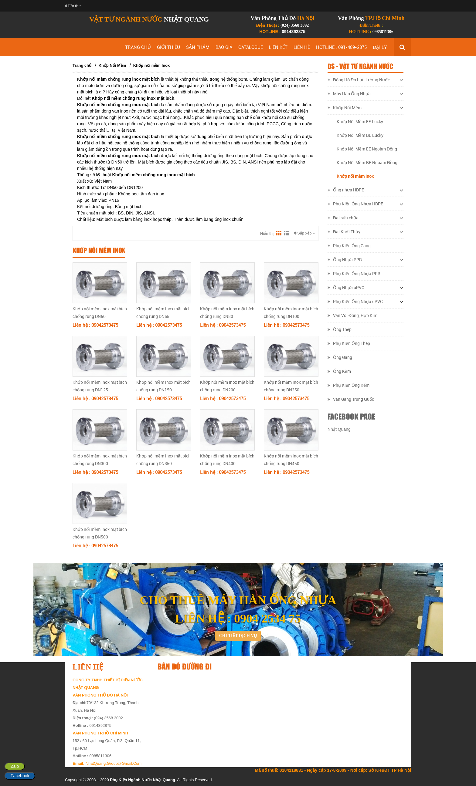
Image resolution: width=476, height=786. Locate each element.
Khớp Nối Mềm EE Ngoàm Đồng (367, 149)
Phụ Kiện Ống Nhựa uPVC (355, 301)
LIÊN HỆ (302, 47)
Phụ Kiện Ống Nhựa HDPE (355, 204)
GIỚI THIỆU (168, 47)
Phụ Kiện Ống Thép (349, 343)
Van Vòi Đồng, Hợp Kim (352, 315)
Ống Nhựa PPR (345, 259)
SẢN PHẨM (197, 47)
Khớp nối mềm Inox (151, 65)
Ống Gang (340, 357)
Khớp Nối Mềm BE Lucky (360, 135)
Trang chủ (82, 65)
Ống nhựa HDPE (346, 190)
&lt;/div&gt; (280, 715)
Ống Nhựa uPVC (346, 287)
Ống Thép (340, 329)
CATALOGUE (250, 47)
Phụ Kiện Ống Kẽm (348, 385)
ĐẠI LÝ (380, 47)
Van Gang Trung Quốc (351, 399)
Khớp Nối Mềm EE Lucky (360, 121)
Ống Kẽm (339, 371)
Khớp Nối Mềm (112, 65)
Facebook (20, 775)
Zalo (15, 766)
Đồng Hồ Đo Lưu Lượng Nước (359, 80)
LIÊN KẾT (278, 47)
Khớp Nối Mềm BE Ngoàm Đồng (367, 162)
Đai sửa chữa (343, 218)
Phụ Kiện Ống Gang (349, 245)
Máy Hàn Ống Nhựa (349, 93)
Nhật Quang (339, 429)
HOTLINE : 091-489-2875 (341, 47)
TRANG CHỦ (138, 47)
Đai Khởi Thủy (344, 231)
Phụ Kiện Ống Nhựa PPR (354, 273)
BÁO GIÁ (224, 47)
